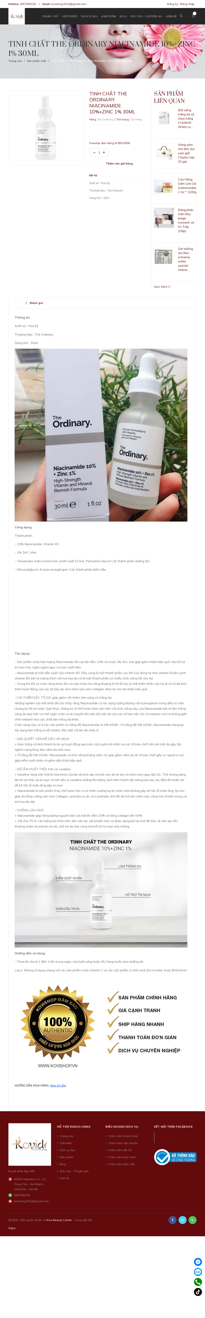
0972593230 (28, 4)
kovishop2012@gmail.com (68, 4)
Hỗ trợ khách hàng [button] (74, 1130)
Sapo (12, 1231)
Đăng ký (172, 4)
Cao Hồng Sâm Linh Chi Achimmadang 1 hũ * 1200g (187, 189)
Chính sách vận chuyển (123, 1146)
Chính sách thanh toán (123, 1139)
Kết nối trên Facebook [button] (173, 1130)
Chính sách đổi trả (120, 1153)
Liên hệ (64, 1181)
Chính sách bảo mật (121, 1167)
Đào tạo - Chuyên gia (74, 1174)
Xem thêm (162, 290)
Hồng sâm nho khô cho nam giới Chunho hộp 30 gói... (186, 156)
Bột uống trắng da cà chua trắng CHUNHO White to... (186, 121)
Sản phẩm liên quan (173, 99)
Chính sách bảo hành (122, 1160)
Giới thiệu (66, 1146)
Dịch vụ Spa (67, 1153)
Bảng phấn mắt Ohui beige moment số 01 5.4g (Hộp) (186, 223)
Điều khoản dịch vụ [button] (122, 1130)
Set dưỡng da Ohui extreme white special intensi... (185, 262)
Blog (63, 1167)
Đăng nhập (187, 4)
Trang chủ (66, 1139)
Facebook (167, 1141)
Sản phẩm (66, 1160)
